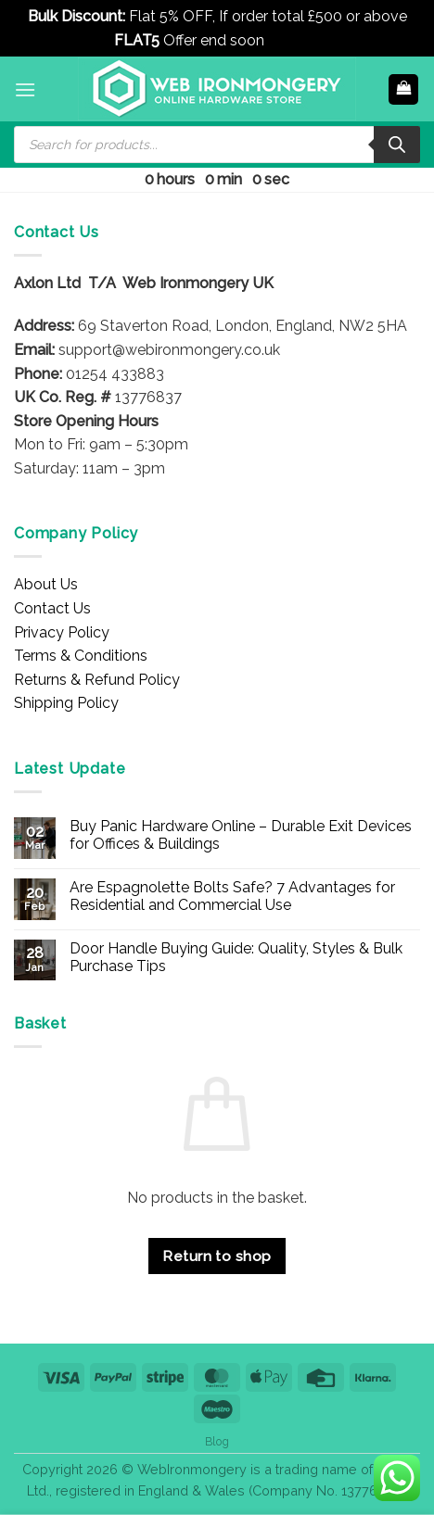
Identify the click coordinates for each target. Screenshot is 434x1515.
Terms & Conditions (80, 655)
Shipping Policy (66, 703)
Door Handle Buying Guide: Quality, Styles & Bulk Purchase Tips (236, 957)
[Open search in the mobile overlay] (217, 144)
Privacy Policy (61, 632)
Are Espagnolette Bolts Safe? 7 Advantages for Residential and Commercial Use (232, 896)
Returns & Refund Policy (97, 679)
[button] (25, 89)
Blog (217, 1441)
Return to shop (217, 1256)
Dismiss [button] (294, 40)
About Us (46, 584)
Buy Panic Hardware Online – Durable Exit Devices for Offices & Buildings (241, 834)
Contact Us (52, 608)
